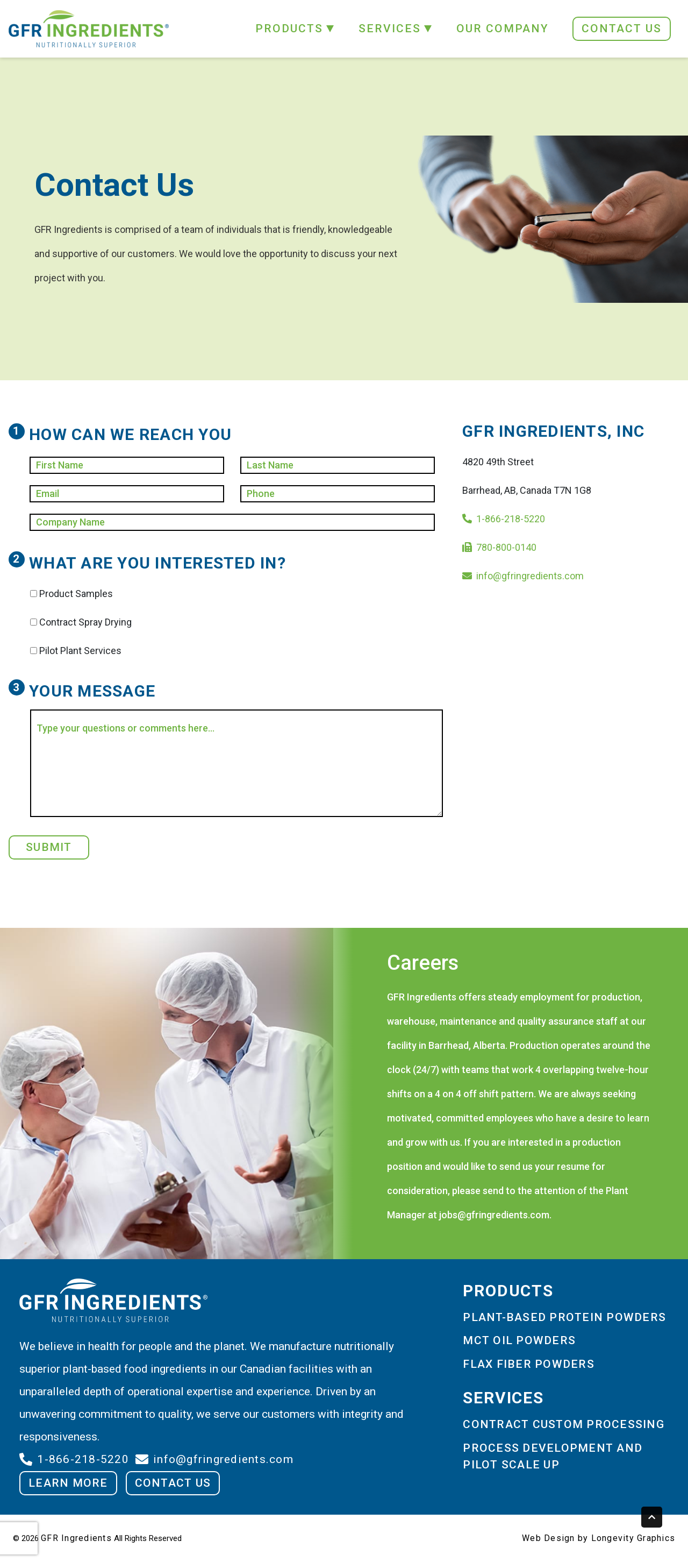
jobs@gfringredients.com (494, 1214)
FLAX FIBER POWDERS (528, 1364)
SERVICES (390, 28)
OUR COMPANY (502, 28)
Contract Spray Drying (85, 622)
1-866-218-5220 (510, 518)
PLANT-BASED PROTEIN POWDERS (564, 1317)
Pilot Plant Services (80, 650)
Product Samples (76, 593)
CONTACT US (622, 28)
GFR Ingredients (76, 1538)
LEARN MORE (68, 1482)
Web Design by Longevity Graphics (598, 1538)
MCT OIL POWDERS (519, 1340)
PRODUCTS (289, 28)
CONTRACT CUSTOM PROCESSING (563, 1424)
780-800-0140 (506, 547)
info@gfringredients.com (530, 575)
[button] (329, 29)
